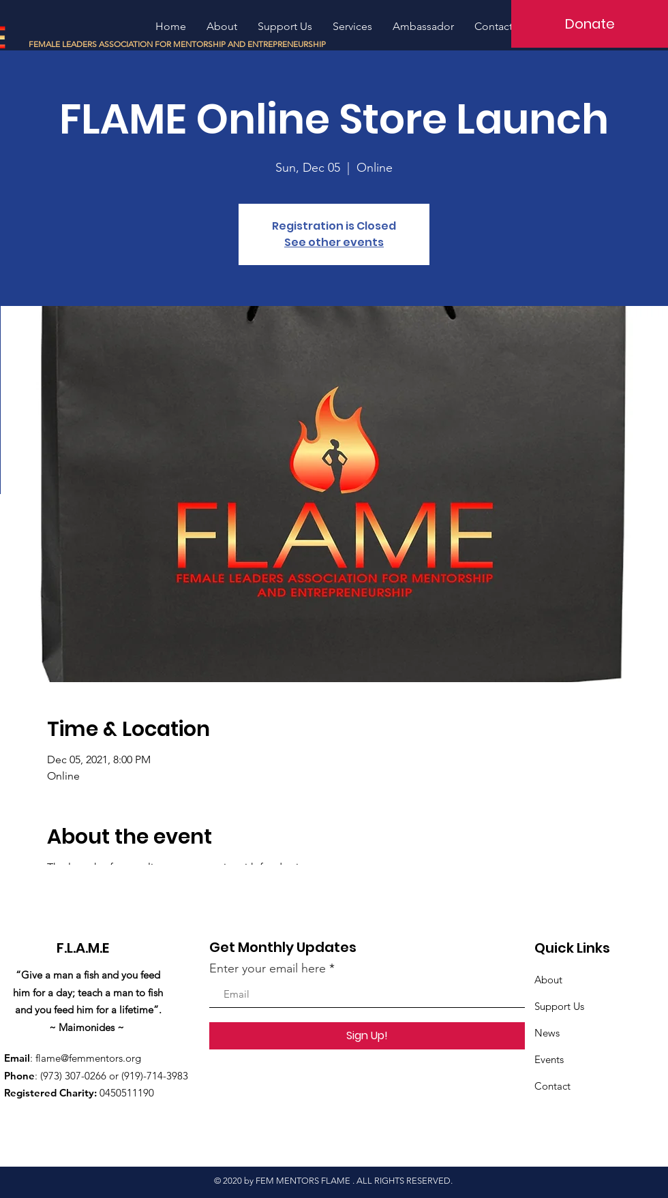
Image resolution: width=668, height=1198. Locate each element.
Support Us (559, 1006)
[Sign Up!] (367, 1035)
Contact (552, 1085)
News (547, 1032)
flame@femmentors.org (88, 1057)
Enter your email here (267, 968)
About (548, 979)
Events (549, 1059)
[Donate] (589, 24)
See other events (334, 242)
